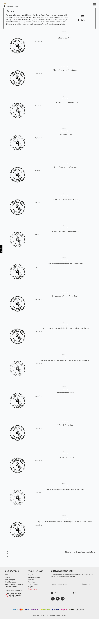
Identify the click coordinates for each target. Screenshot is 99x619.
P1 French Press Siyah (65, 428)
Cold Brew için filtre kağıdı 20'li (65, 106)
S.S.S (6, 575)
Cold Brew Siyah (65, 138)
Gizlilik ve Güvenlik (11, 587)
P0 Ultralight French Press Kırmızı (65, 235)
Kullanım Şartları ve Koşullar (14, 584)
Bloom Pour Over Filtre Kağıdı (65, 74)
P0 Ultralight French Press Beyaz (65, 203)
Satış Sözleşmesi (10, 582)
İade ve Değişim (10, 580)
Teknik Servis (32, 589)
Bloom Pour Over (65, 41)
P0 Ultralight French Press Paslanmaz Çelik (65, 267)
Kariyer (30, 587)
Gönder (86, 584)
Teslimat (8, 577)
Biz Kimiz (31, 580)
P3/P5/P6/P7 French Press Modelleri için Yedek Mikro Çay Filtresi (65, 525)
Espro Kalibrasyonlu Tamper (65, 170)
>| (7, 558)
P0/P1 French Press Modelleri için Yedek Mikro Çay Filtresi (65, 332)
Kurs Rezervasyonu (34, 577)
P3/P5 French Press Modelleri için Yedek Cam (65, 493)
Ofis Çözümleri (33, 584)
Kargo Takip (32, 575)
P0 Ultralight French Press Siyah (65, 299)
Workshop (31, 582)
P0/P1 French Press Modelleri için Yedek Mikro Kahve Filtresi (65, 360)
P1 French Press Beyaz (65, 396)
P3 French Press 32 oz (65, 461)
